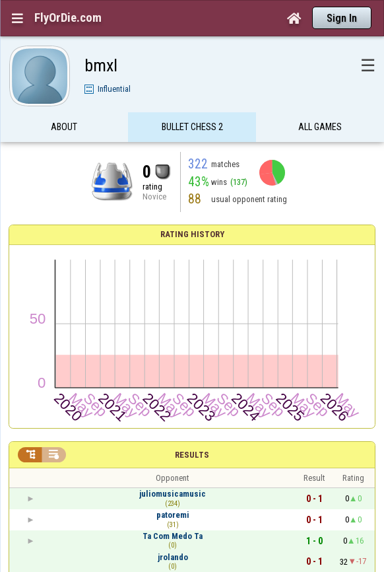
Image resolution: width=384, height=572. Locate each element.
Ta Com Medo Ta (173, 536)
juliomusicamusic (172, 494)
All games (320, 127)
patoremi (172, 515)
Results (192, 455)
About (64, 127)
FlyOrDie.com (68, 18)
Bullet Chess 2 (192, 127)
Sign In (342, 18)
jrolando (173, 557)
